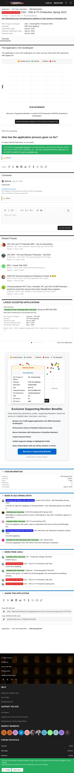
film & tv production (30, 16)
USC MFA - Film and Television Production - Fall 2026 (28, 255)
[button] (5, 210)
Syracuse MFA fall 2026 (30, 310)
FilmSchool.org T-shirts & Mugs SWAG (14, 721)
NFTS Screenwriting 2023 (26, 521)
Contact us (4, 662)
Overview (5, 39)
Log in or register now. (29, 152)
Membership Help (7, 702)
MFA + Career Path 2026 (17, 265)
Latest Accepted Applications (21, 302)
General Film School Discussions (34, 268)
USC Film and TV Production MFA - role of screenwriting (29, 244)
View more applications (64, 342)
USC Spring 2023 (29, 540)
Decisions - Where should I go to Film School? (38, 246)
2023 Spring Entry (66, 476)
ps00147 (10, 268)
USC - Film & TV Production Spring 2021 (30, 584)
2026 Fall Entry (8, 307)
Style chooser (6, 658)
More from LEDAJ (14, 552)
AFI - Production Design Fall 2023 (29, 557)
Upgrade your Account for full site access (14, 717)
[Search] (71, 2)
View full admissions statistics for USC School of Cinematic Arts (37, 121)
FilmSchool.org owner (9, 189)
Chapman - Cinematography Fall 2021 (30, 570)
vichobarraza (11, 257)
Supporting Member (22, 147)
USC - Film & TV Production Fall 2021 (29, 580)
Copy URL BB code (8, 608)
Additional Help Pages (8, 675)
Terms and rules (6, 666)
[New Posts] (66, 2)
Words (6, 328)
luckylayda (10, 291)
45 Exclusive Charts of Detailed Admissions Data (32, 428)
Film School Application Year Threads (38, 257)
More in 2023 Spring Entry (18, 496)
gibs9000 (10, 246)
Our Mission (5, 712)
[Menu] (3, 2)
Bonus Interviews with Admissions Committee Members (35, 432)
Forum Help (5, 697)
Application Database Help (10, 693)
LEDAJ (6, 16)
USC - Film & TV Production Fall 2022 (29, 564)
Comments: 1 (65, 328)
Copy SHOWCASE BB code (11, 616)
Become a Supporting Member (37, 451)
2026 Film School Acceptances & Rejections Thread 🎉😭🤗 (31, 276)
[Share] (5, 330)
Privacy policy (5, 671)
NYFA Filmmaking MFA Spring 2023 (29, 512)
